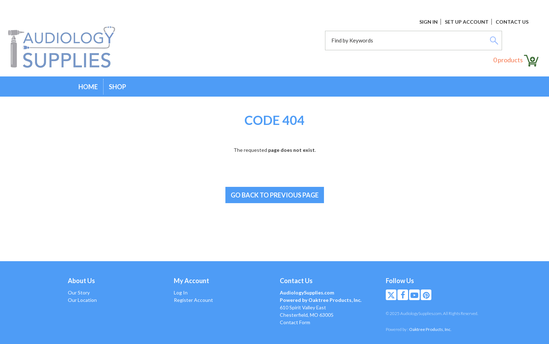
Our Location (82, 300)
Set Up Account (467, 22)
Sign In (428, 22)
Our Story (79, 292)
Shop (117, 87)
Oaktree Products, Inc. (430, 329)
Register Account (193, 300)
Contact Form (295, 322)
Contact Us (512, 22)
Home (88, 87)
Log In (181, 292)
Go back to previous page (275, 195)
